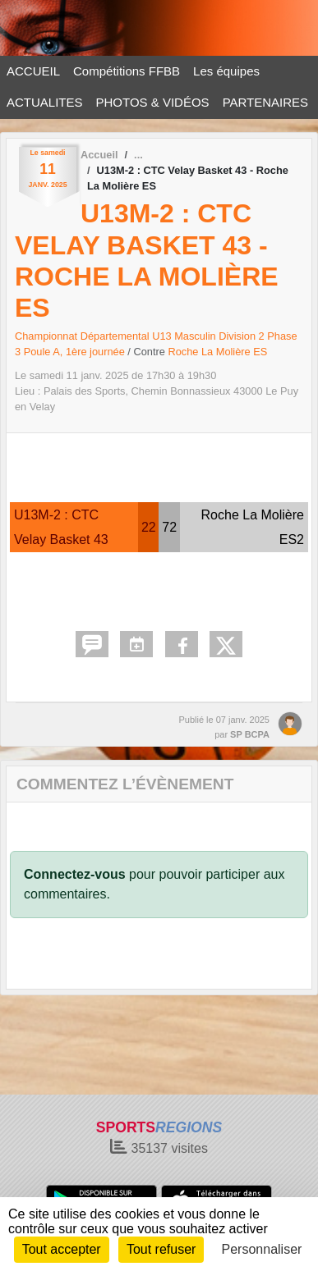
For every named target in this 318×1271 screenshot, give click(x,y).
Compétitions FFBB (126, 71)
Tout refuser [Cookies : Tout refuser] (161, 1249)
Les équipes (226, 71)
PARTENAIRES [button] (265, 102)
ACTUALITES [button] (45, 102)
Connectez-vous (75, 874)
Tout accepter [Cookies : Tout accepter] (61, 1249)
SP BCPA (250, 734)
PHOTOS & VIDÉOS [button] (153, 102)
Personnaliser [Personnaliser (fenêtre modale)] (262, 1249)
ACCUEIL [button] (33, 71)
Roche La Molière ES (217, 351)
